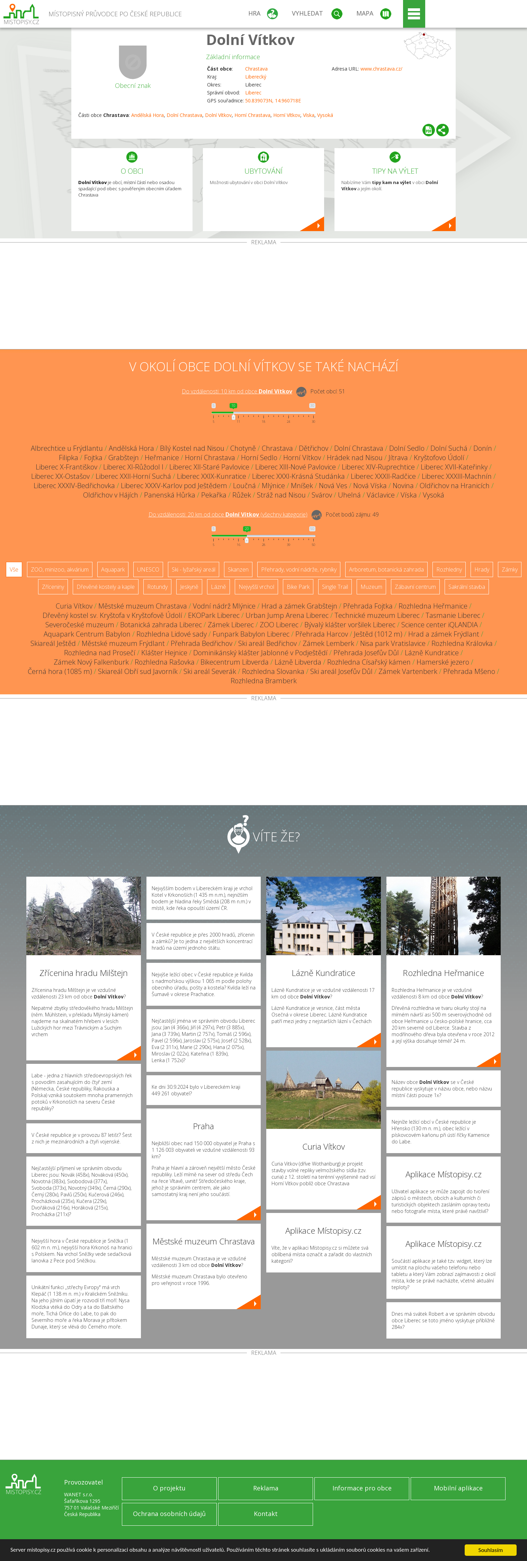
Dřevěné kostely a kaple (106, 587)
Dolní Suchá (448, 448)
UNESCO (148, 569)
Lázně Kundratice (432, 652)
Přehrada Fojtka (368, 606)
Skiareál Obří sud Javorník (138, 671)
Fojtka (93, 457)
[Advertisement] (263, 297)
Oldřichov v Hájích (110, 495)
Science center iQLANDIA (439, 624)
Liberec (253, 92)
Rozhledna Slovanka (273, 671)
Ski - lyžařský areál (193, 569)
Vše (14, 569)
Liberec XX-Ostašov (60, 476)
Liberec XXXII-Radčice (383, 476)
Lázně (218, 587)
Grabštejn (123, 457)
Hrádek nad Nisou (355, 457)
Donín (482, 448)
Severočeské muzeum (79, 624)
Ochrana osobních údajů (169, 1513)
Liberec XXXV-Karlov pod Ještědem (174, 485)
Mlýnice (273, 485)
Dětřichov (313, 448)
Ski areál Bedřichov (267, 643)
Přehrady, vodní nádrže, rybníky (299, 569)
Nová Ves (333, 485)
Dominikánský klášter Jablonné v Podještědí (260, 652)
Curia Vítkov (74, 606)
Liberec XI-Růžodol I (133, 467)
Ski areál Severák (210, 671)
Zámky (510, 569)
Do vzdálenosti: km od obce (237, 391)
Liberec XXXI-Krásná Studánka (298, 476)
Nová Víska (370, 485)
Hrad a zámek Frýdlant (443, 634)
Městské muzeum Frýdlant (123, 643)
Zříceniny (53, 587)
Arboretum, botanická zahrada (386, 569)
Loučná (244, 485)
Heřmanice (162, 457)
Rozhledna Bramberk (264, 680)
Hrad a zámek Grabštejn (299, 606)
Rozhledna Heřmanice (433, 606)
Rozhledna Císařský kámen (369, 662)
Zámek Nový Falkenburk (91, 662)
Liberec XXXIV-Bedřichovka (74, 485)
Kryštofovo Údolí (439, 457)
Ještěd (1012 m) (378, 634)
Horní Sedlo (259, 457)
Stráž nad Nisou (281, 495)
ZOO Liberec (279, 624)
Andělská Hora (147, 115)
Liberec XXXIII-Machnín (457, 476)
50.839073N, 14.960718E (273, 100)
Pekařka (213, 495)
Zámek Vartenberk (407, 671)
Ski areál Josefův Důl (341, 671)
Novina (403, 485)
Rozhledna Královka (462, 643)
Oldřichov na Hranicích (455, 485)
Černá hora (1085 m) (60, 671)
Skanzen (238, 569)
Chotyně (243, 448)
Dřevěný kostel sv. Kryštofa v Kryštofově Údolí (112, 615)
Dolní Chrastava (184, 115)
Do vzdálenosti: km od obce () (228, 514)
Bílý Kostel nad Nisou (192, 448)
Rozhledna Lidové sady (171, 634)
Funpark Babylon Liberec (251, 634)
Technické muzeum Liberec (377, 615)
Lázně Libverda (298, 662)
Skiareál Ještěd (53, 643)
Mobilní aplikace (458, 1488)
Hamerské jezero (443, 662)
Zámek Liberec (231, 624)
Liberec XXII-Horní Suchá (133, 476)
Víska (308, 115)
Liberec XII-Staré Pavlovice (209, 467)
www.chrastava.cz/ (381, 68)
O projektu (169, 1488)
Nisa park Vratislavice (393, 643)
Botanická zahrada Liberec (161, 624)
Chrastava (256, 68)
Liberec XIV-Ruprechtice (378, 467)
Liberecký (255, 76)
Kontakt (266, 1513)
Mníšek (302, 485)
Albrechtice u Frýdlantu (67, 448)
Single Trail (335, 587)
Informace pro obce (362, 1488)
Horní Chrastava (252, 115)
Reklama (265, 1488)
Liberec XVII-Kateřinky (454, 467)
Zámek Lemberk (328, 643)
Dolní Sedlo (407, 448)
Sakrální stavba (466, 587)
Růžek (241, 495)
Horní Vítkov (286, 115)
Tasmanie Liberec (453, 615)
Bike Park (298, 587)
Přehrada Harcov (321, 634)
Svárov (322, 495)
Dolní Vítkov (250, 39)
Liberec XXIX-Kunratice (211, 476)
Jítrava (398, 457)
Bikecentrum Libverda (234, 662)
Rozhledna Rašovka (165, 662)
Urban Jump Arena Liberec (287, 615)
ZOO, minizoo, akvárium (60, 569)
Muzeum (371, 587)
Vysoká (325, 115)
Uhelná (349, 495)
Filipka (68, 457)
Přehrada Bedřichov (201, 643)
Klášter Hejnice (164, 652)
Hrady (481, 569)
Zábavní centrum (415, 587)
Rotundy (157, 587)
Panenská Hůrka (169, 495)
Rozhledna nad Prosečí (99, 652)
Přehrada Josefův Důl (366, 652)
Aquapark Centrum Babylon (87, 634)
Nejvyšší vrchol (256, 587)
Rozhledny (449, 569)
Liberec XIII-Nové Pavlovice (295, 467)
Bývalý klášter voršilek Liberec (349, 624)
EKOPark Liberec (214, 615)
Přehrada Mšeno (469, 671)
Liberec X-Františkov (66, 467)
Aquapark (113, 569)
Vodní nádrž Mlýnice (224, 606)
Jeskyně (189, 587)
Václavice (381, 495)
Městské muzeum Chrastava (142, 606)
